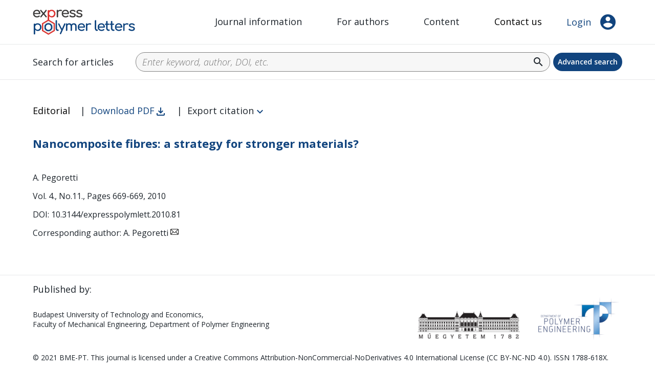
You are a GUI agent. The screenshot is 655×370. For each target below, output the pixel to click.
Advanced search (588, 62)
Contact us (518, 21)
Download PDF (123, 110)
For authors (363, 21)
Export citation (220, 110)
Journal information (258, 21)
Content (442, 21)
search (538, 62)
